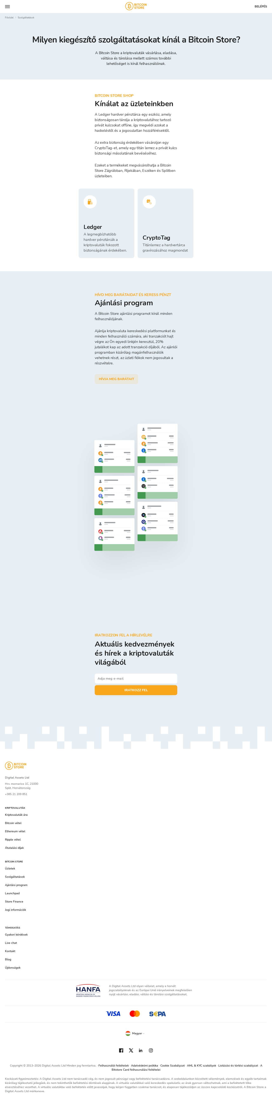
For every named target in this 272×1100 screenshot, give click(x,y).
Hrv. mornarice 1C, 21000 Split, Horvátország (21, 786)
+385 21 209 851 (16, 794)
